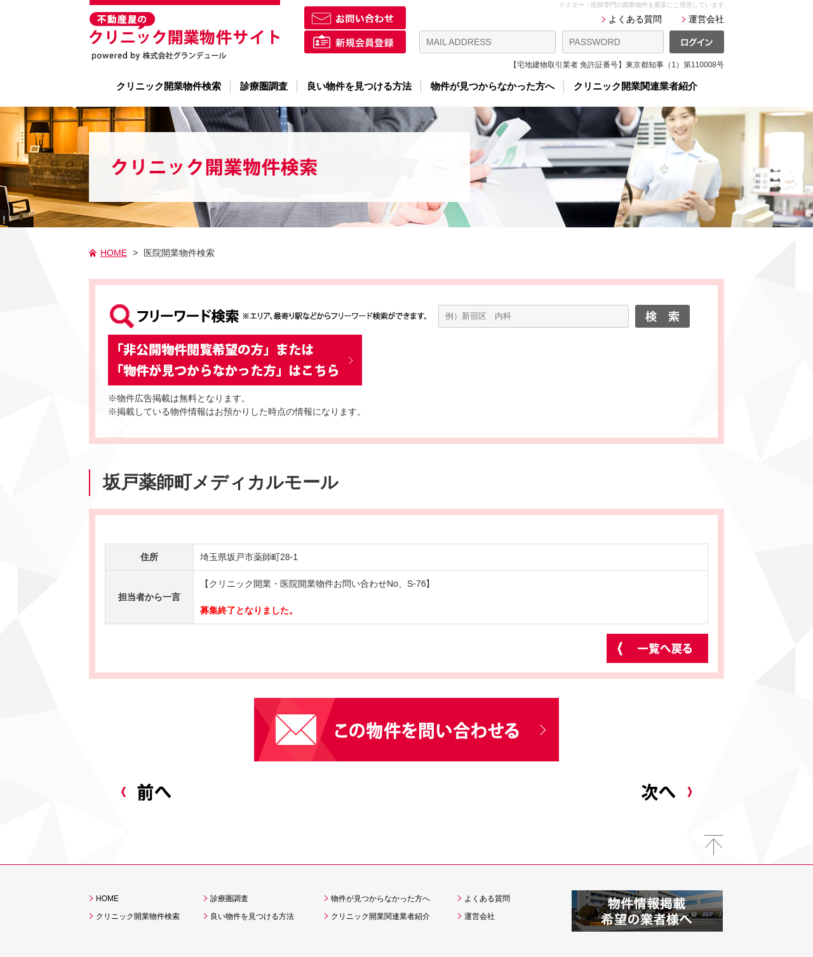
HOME (113, 253)
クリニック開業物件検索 (168, 86)
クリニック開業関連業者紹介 (635, 86)
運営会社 (706, 19)
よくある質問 (635, 19)
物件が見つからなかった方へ (492, 86)
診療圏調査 (264, 86)
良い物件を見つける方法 (359, 86)
